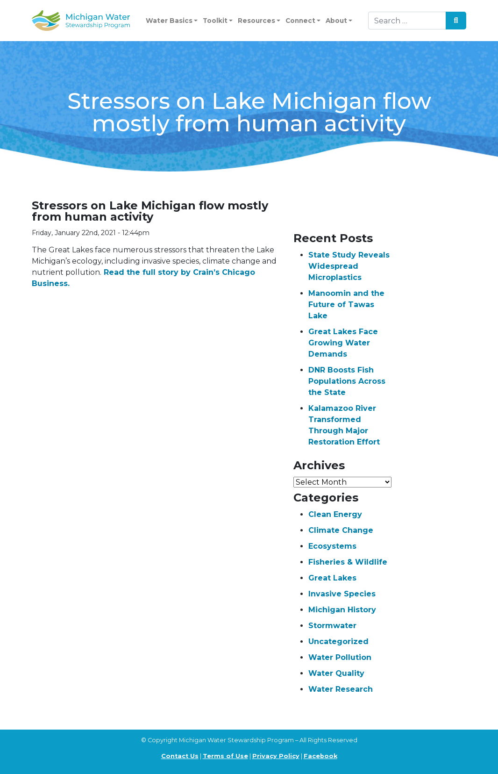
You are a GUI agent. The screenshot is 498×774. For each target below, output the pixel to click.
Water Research (340, 689)
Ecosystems (332, 546)
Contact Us (180, 756)
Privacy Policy (275, 756)
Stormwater (332, 625)
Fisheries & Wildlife (347, 562)
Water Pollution (339, 657)
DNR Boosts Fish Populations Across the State (346, 381)
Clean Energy (335, 514)
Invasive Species (342, 593)
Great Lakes (332, 577)
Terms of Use (225, 756)
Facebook (320, 756)
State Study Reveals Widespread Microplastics (349, 266)
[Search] (407, 20)
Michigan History (342, 609)
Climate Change (340, 530)
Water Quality (336, 673)
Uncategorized (338, 641)
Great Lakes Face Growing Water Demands (343, 342)
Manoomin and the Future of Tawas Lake (346, 304)
